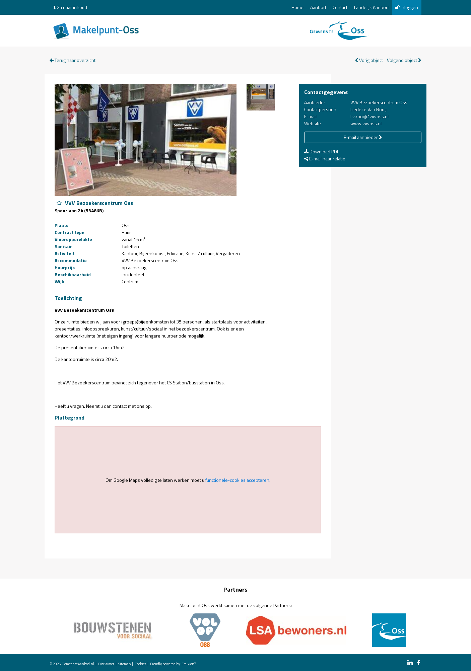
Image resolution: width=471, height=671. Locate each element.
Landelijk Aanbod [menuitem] (371, 7)
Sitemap (124, 664)
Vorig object (369, 60)
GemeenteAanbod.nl (78, 664)
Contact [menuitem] (340, 7)
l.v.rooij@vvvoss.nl (369, 116)
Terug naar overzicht (72, 60)
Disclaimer (106, 664)
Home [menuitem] (297, 7)
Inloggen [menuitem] (406, 7)
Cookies (140, 664)
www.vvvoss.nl (366, 123)
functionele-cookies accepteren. (237, 479)
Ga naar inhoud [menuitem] (70, 7)
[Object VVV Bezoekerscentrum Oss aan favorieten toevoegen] (59, 203)
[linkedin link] (410, 663)
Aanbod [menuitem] (318, 7)
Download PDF (321, 151)
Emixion (188, 664)
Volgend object (404, 60)
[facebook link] (418, 663)
